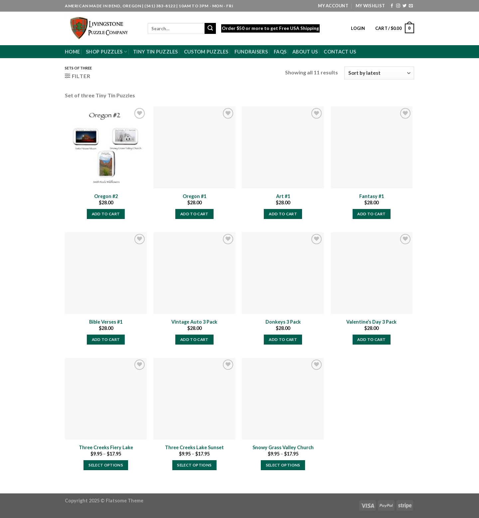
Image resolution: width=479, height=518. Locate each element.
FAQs (280, 51)
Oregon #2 (106, 196)
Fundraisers (251, 51)
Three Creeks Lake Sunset (194, 447)
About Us (305, 51)
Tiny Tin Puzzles (155, 51)
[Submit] (210, 28)
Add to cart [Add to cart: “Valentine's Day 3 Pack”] (371, 339)
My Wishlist (370, 5)
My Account (333, 5)
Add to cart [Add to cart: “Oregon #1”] (194, 214)
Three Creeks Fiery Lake (106, 447)
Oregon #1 (194, 196)
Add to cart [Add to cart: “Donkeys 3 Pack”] (283, 339)
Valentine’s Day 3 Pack (371, 322)
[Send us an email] (411, 6)
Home (72, 51)
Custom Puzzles (206, 51)
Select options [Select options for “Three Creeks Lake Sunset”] (194, 465)
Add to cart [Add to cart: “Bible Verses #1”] (106, 339)
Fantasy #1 (371, 196)
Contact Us (340, 51)
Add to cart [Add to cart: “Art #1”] (283, 214)
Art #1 (283, 196)
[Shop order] (379, 72)
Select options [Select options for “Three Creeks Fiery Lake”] (105, 465)
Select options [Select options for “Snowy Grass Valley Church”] (283, 465)
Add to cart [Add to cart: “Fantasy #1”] (371, 214)
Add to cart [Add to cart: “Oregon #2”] (106, 214)
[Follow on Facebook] (392, 6)
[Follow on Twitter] (404, 6)
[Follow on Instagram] (398, 6)
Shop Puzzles (106, 52)
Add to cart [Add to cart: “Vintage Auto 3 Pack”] (194, 339)
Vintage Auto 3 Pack (194, 322)
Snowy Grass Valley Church (283, 447)
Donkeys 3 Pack (283, 322)
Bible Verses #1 (105, 322)
